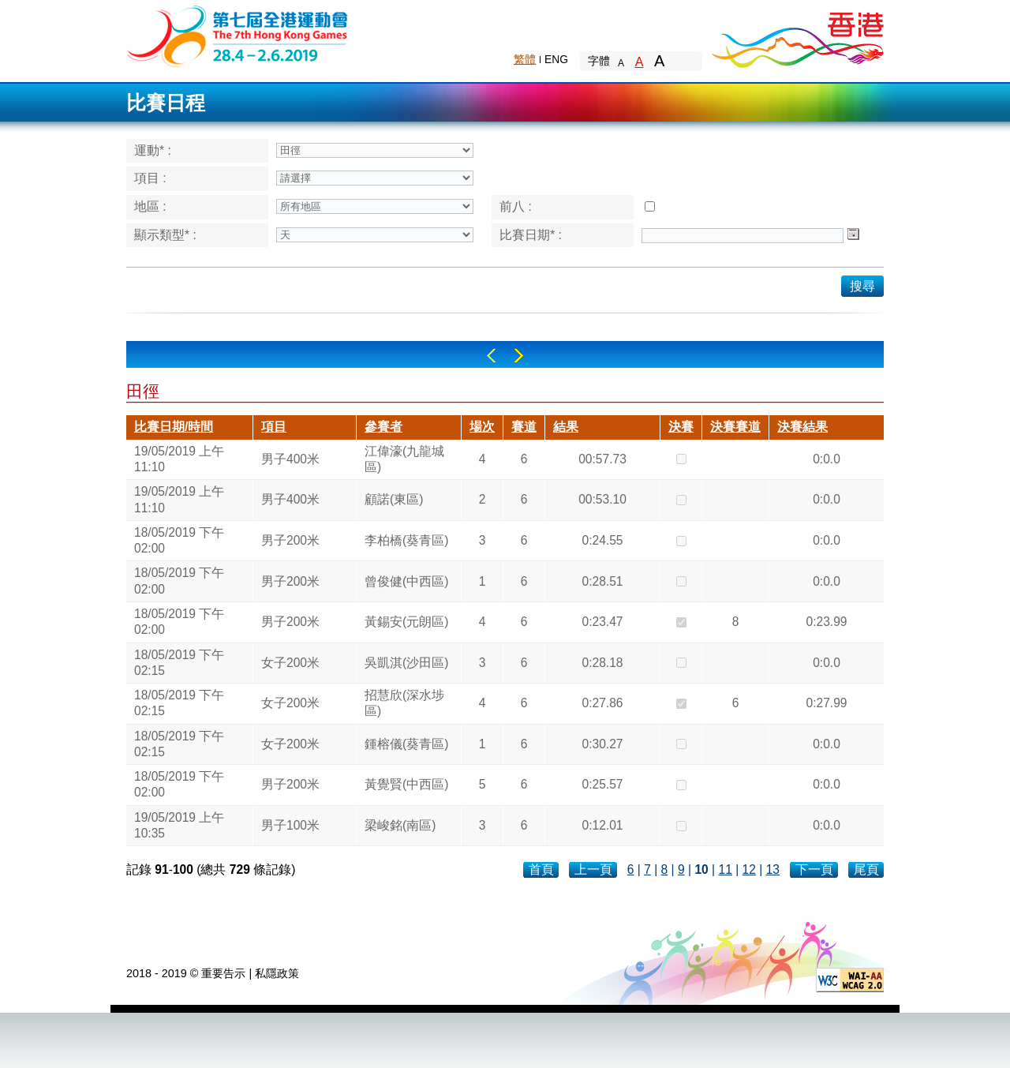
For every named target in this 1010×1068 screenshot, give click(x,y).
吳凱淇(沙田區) (406, 662)
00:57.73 (602, 459)
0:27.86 (602, 703)
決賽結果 (802, 426)
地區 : (150, 206)
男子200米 (290, 540)
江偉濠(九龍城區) (404, 459)
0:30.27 (602, 744)
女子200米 (290, 662)
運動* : (152, 150)
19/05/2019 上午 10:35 (179, 825)
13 (773, 869)
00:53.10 (602, 499)
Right (518, 355)
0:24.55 (602, 540)
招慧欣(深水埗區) (404, 703)
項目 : (150, 178)
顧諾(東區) (394, 499)
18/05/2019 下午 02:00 (179, 540)
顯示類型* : (165, 235)
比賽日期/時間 (173, 426)
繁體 (525, 59)
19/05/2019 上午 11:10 (179, 459)
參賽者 (383, 426)
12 (749, 869)
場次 (482, 426)
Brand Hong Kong (797, 35)
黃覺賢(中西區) (406, 784)
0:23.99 (826, 621)
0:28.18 (602, 662)
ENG (556, 59)
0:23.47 (602, 621)
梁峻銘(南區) (400, 825)
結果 (565, 426)
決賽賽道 (735, 426)
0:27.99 (826, 703)
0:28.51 (602, 581)
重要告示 (223, 973)
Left (491, 355)
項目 (273, 426)
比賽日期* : (530, 235)
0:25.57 (602, 784)
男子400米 (290, 459)
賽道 (524, 426)
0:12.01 (602, 825)
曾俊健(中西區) (406, 581)
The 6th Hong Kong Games (238, 35)
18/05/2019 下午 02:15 (179, 662)
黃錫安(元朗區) (406, 621)
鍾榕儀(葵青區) (406, 744)
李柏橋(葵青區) (406, 540)
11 (724, 869)
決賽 (681, 426)
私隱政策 (277, 973)
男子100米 (290, 825)
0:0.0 (826, 459)
